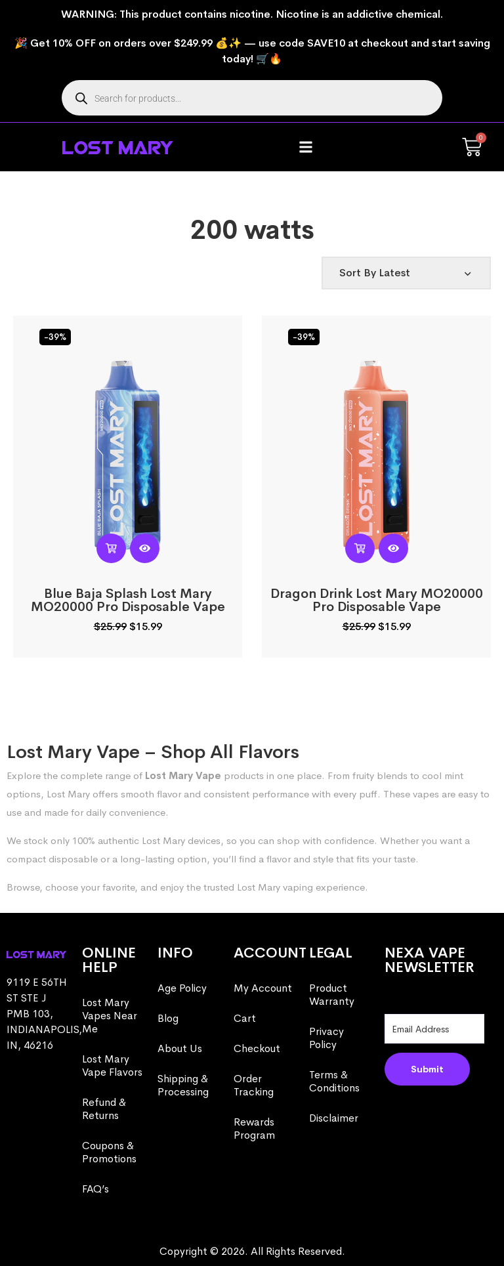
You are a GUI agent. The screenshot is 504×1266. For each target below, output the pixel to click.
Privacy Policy (326, 1037)
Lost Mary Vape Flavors (112, 1065)
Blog (168, 1018)
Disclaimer (333, 1118)
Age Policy (182, 988)
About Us (180, 1048)
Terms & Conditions (334, 1081)
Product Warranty (331, 994)
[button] (306, 147)
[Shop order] (406, 273)
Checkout (257, 1048)
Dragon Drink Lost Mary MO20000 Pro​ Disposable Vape (376, 600)
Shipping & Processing (183, 1085)
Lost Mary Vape (183, 775)
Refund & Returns (104, 1108)
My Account (263, 988)
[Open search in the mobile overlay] (252, 98)
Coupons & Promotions (109, 1152)
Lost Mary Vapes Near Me (109, 1016)
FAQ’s (95, 1189)
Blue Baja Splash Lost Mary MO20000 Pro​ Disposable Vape (128, 600)
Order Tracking (254, 1085)
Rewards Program (254, 1128)
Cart (245, 1018)
